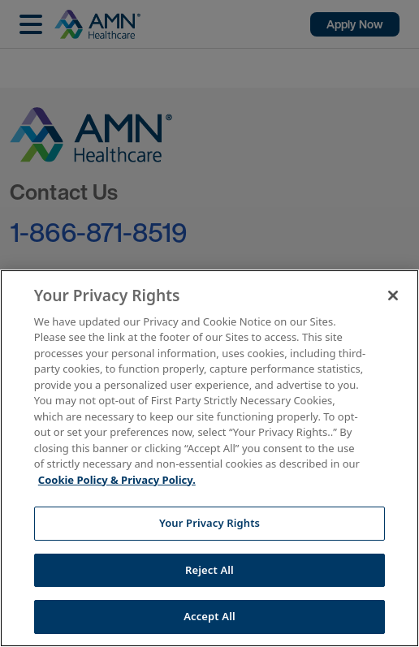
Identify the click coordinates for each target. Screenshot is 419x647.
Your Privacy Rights (209, 522)
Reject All (209, 570)
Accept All (209, 616)
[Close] (393, 295)
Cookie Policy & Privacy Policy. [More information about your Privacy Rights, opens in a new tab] (117, 479)
